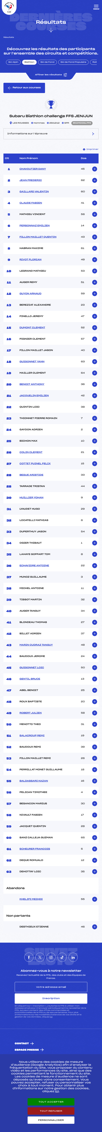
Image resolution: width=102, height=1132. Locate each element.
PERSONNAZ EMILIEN (34, 226)
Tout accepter (51, 1102)
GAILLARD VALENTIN (34, 192)
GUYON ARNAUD (30, 294)
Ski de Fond (47, 62)
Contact (22, 1043)
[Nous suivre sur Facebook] (28, 957)
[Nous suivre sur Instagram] (51, 957)
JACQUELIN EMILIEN (34, 396)
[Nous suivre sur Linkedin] (73, 957)
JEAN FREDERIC (30, 180)
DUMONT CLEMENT (32, 328)
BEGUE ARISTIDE (31, 475)
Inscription (51, 998)
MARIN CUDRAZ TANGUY (36, 645)
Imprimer (91, 149)
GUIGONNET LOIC (31, 668)
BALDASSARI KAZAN (33, 781)
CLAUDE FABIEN (30, 203)
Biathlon (29, 62)
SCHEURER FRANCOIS (34, 849)
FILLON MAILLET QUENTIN (37, 237)
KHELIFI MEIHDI (31, 899)
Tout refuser (51, 1111)
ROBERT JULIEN (30, 713)
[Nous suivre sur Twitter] (39, 957)
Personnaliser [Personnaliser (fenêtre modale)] (51, 1120)
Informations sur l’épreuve (51, 133)
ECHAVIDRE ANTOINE (34, 566)
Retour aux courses (24, 88)
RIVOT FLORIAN (30, 260)
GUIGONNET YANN (31, 362)
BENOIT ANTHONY (31, 384)
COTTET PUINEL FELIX (34, 464)
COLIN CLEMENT (30, 452)
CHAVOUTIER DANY (32, 169)
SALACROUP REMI (31, 736)
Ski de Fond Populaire (73, 62)
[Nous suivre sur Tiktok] (62, 957)
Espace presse (27, 1050)
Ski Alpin (13, 62)
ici (51, 1017)
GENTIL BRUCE (29, 679)
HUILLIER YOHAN (31, 498)
